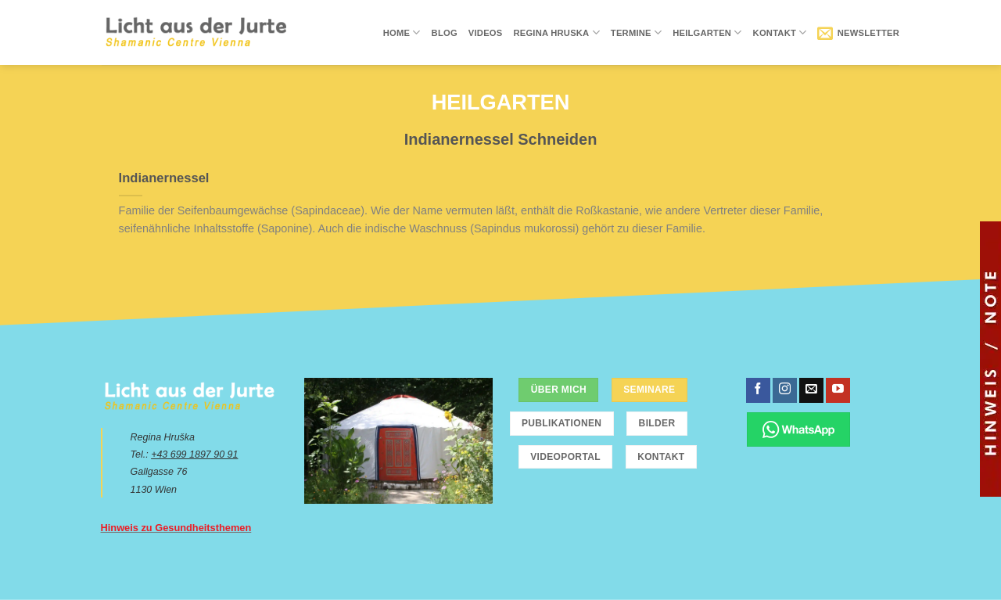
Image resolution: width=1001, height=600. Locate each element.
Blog (444, 33)
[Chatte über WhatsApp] (799, 429)
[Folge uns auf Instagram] (785, 390)
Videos (485, 33)
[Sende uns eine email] (811, 390)
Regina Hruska (556, 32)
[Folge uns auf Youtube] (838, 390)
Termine (636, 32)
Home (402, 32)
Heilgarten (707, 32)
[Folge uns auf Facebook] (758, 390)
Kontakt (780, 32)
